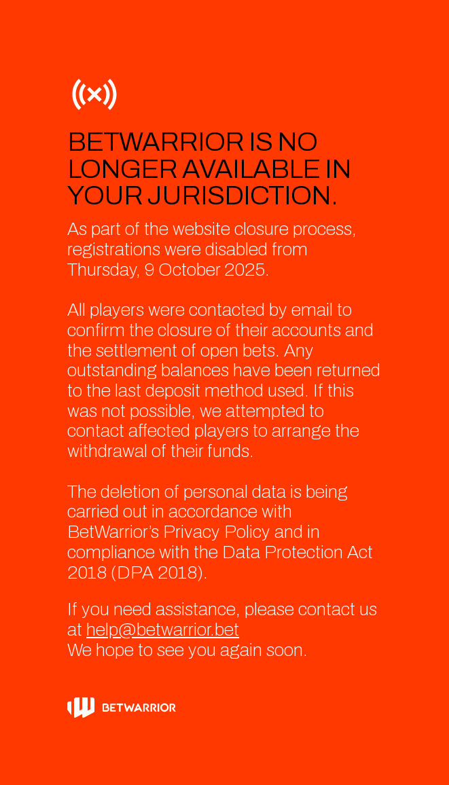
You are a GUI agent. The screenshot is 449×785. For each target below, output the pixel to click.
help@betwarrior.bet (162, 630)
